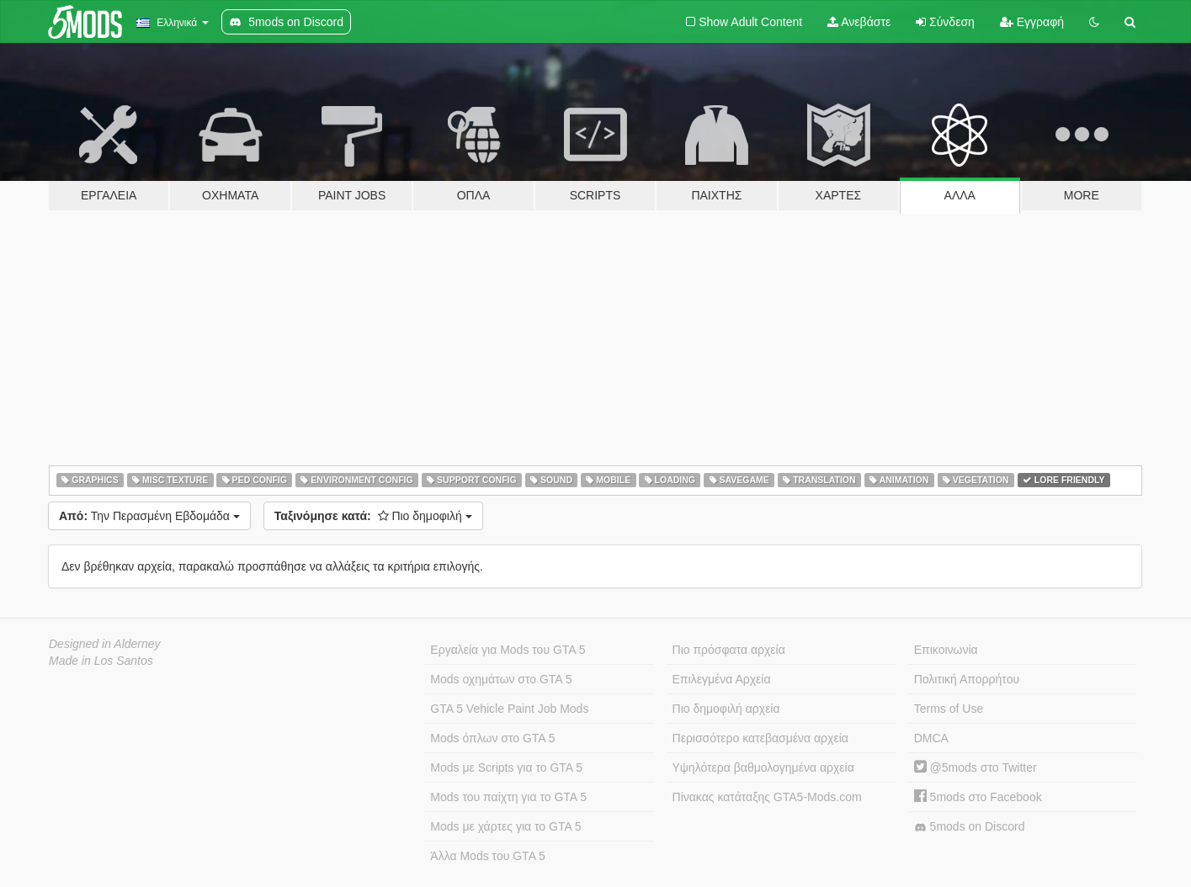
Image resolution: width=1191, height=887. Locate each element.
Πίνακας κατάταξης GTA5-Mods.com (767, 797)
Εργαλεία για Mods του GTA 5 (507, 649)
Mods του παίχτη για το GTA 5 (508, 797)
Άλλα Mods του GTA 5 (487, 856)
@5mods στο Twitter (975, 767)
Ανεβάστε (859, 22)
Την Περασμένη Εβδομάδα (149, 516)
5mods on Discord (969, 827)
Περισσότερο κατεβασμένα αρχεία (760, 738)
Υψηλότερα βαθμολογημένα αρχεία (763, 767)
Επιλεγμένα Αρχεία (722, 679)
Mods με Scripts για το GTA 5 (506, 767)
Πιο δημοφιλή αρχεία (726, 708)
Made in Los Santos (101, 660)
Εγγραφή (1032, 22)
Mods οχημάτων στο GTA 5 (501, 679)
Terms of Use (948, 708)
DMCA (931, 738)
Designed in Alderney (105, 644)
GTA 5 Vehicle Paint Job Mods (509, 708)
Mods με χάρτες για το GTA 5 (505, 826)
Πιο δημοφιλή (373, 516)
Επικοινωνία (946, 649)
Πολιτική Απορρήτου (966, 679)
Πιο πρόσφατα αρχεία (729, 649)
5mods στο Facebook (978, 797)
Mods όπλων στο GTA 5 (492, 738)
